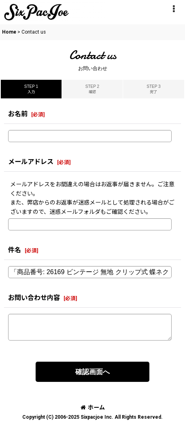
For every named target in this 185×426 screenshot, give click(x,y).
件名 (14, 250)
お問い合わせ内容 (34, 298)
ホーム (93, 407)
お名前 (18, 114)
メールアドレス (30, 162)
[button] (173, 9)
